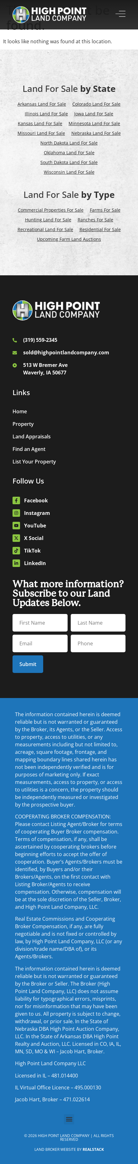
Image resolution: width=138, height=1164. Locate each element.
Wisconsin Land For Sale (69, 172)
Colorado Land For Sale (96, 104)
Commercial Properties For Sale (51, 210)
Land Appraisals (32, 436)
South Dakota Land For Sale (69, 162)
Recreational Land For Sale (45, 229)
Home (20, 411)
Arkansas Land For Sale (42, 104)
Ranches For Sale (95, 220)
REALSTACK (93, 1149)
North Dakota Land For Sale (69, 143)
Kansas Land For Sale (40, 123)
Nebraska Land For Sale (96, 133)
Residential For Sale (100, 229)
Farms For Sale (105, 210)
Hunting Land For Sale (48, 220)
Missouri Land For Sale (41, 133)
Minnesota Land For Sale (94, 123)
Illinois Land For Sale (46, 114)
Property (23, 424)
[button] (69, 1119)
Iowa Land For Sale (93, 114)
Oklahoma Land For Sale (69, 153)
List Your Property (34, 461)
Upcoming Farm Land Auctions (69, 239)
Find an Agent (29, 449)
